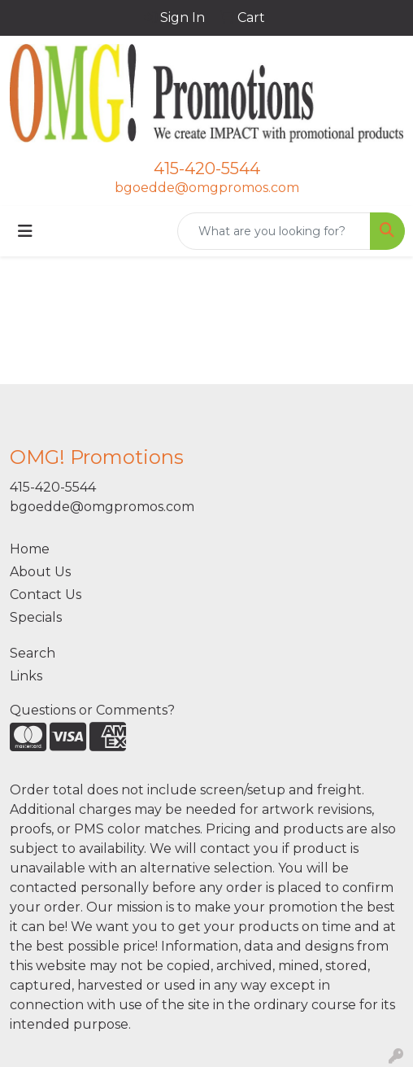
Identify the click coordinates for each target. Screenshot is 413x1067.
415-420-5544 (207, 168)
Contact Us (45, 594)
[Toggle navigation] (25, 231)
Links (26, 676)
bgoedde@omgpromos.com (207, 187)
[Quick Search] (274, 231)
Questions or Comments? (92, 710)
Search (32, 653)
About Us (40, 571)
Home (30, 549)
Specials (36, 617)
